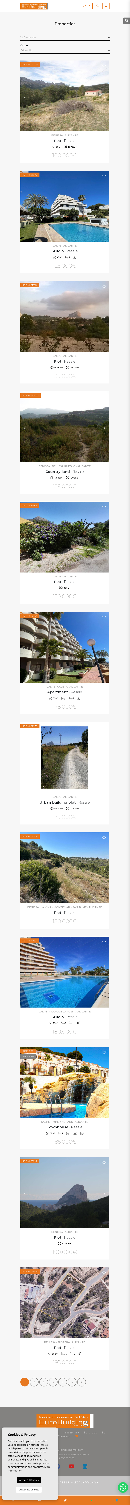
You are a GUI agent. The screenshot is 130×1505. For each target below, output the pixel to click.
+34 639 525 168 (65, 1458)
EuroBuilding (34, 6)
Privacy (90, 1482)
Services (90, 1432)
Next (104, 95)
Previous (24, 95)
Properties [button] (70, 1432)
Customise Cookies (29, 1489)
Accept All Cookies (29, 1480)
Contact (64, 1436)
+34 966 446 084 (76, 1454)
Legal (77, 1482)
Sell (105, 1432)
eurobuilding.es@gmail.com (67, 1449)
